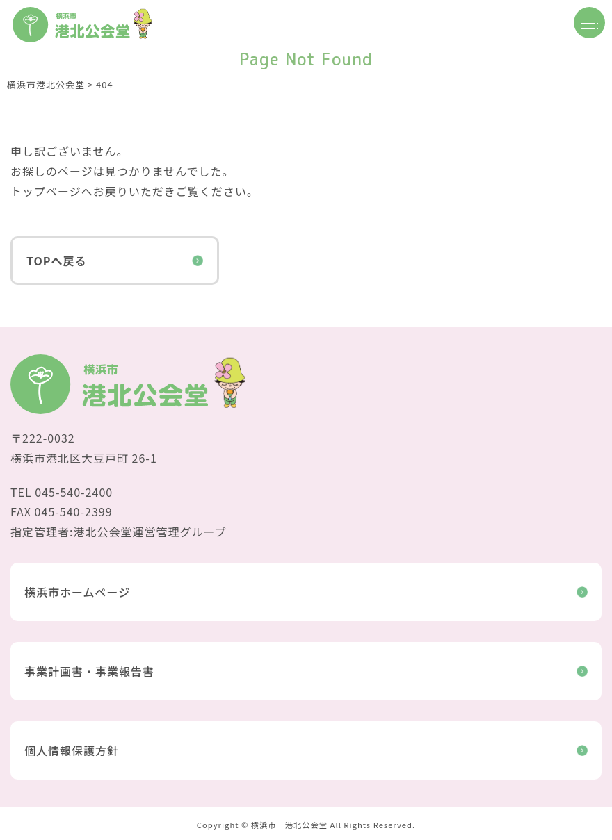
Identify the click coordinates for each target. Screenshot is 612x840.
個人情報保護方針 (306, 750)
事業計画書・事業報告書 (306, 671)
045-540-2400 (74, 492)
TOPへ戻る (114, 260)
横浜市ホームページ (306, 592)
